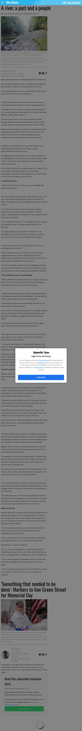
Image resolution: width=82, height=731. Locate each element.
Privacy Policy (42, 363)
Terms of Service (44, 360)
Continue (41, 377)
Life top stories (71, 2)
